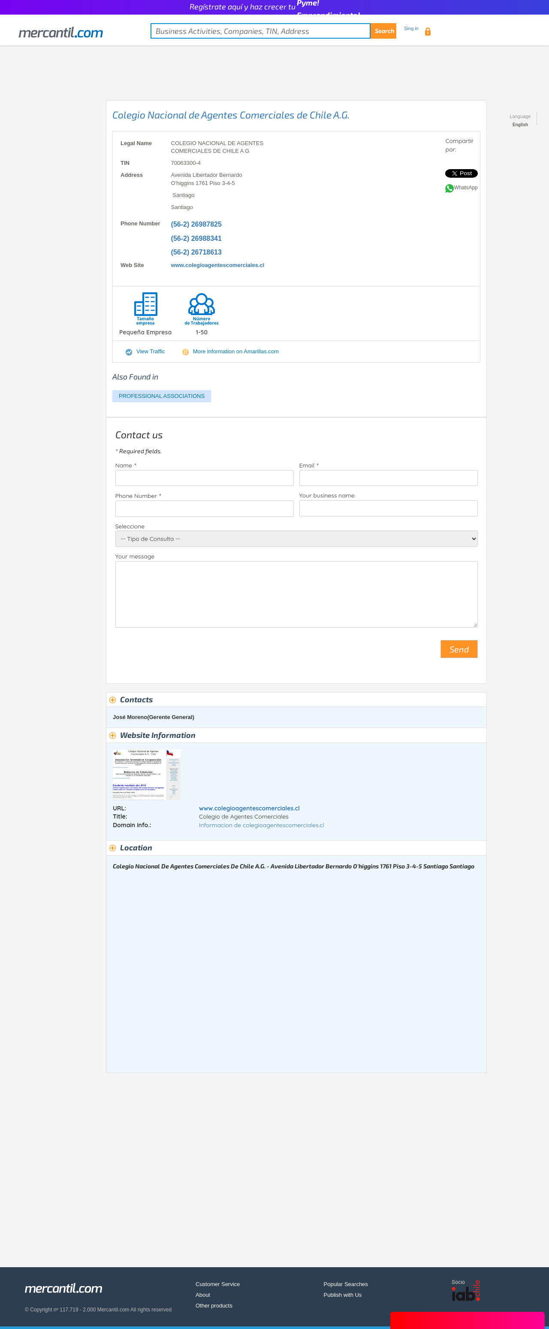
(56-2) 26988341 (196, 238)
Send (459, 649)
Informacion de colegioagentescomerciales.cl (261, 825)
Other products (214, 1305)
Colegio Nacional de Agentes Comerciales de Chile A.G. (231, 115)
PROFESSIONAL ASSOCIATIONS (162, 396)
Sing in (411, 28)
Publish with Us (343, 1295)
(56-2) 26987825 (196, 224)
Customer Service (218, 1284)
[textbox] (273, 31)
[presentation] (180, 652)
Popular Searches (346, 1284)
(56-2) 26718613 (196, 252)
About (203, 1295)
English (520, 124)
